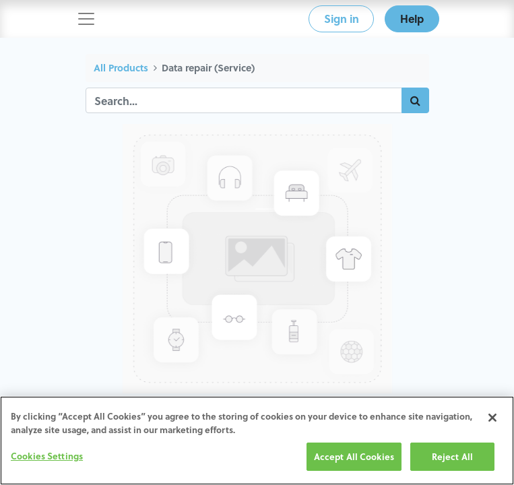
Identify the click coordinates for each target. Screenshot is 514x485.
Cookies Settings (47, 455)
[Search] (415, 100)
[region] (257, 440)
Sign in (341, 18)
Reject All (452, 456)
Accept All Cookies (354, 456)
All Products (121, 68)
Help (412, 18)
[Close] (492, 417)
